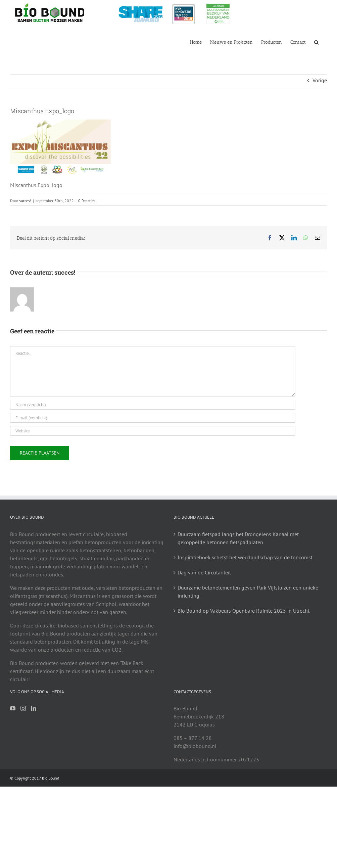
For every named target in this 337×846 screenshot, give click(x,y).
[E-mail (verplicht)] (152, 418)
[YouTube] (12, 708)
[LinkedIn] (33, 708)
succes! (25, 200)
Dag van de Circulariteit (204, 572)
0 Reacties (86, 200)
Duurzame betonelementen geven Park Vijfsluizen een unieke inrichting (248, 591)
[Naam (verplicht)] (152, 405)
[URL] (152, 431)
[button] (316, 42)
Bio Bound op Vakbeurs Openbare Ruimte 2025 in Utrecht (243, 610)
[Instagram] (23, 708)
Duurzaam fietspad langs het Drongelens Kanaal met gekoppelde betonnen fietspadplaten (238, 538)
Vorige (319, 80)
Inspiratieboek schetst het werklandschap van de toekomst (245, 557)
